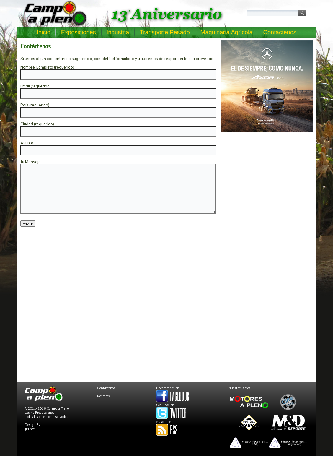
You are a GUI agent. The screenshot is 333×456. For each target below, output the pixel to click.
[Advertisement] (267, 176)
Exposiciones (78, 32)
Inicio (43, 32)
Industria (118, 32)
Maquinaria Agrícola (226, 32)
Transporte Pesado (165, 32)
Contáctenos (279, 32)
